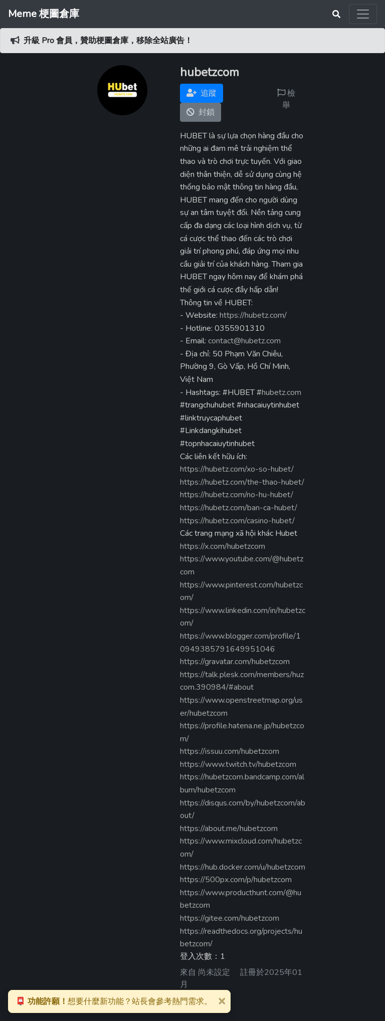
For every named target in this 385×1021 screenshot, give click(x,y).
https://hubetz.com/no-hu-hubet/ (236, 494)
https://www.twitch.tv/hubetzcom (238, 764)
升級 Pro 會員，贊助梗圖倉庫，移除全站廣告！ (108, 40)
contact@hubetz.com (244, 340)
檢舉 (286, 99)
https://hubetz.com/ (253, 315)
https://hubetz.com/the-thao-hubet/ (242, 482)
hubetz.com (281, 392)
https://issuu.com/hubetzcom (229, 751)
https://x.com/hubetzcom (222, 546)
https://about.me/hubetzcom (229, 828)
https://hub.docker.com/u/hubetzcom (242, 867)
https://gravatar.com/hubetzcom (235, 661)
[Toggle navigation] (363, 14)
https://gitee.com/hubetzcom (229, 918)
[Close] (221, 1000)
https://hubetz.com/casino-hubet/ (237, 520)
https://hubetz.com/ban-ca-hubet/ (238, 507)
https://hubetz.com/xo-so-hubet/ (237, 469)
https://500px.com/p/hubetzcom (236, 879)
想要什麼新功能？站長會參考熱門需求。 (114, 1001)
